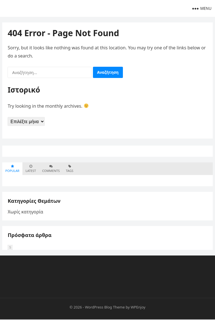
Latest (30, 169)
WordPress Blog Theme (105, 307)
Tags (69, 169)
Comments (51, 169)
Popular (12, 169)
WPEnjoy (138, 307)
